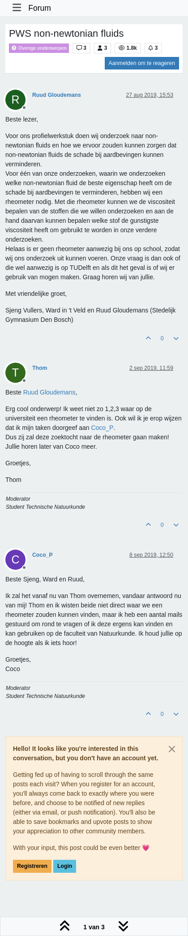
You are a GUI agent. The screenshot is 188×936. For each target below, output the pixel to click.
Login (64, 866)
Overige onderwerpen (39, 48)
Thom (39, 368)
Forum (39, 8)
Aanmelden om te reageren (142, 63)
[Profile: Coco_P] (102, 427)
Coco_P (42, 555)
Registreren (32, 866)
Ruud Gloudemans (56, 95)
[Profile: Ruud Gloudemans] (49, 392)
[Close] (172, 749)
